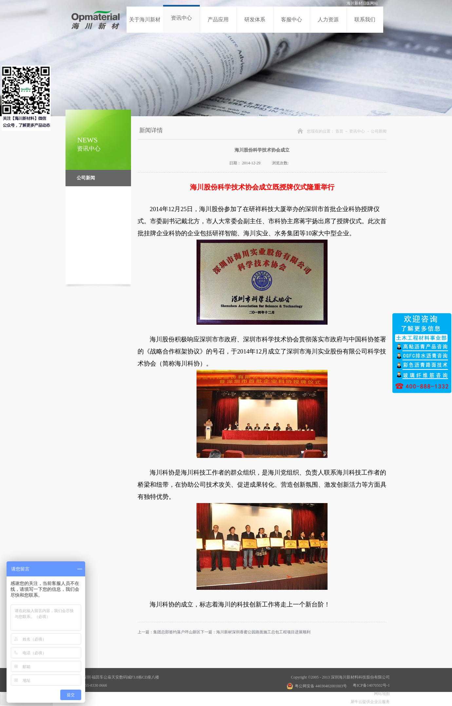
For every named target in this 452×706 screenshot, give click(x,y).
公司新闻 (378, 131)
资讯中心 (357, 131)
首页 (339, 131)
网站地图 (381, 693)
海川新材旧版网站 (362, 3)
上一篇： (169, 632)
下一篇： (255, 632)
